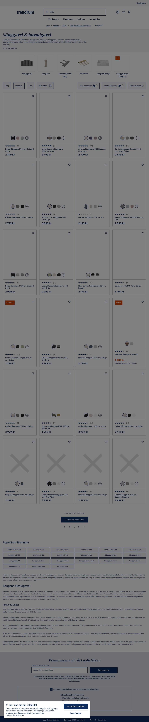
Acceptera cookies (75, 706)
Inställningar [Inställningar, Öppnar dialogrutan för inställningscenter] (75, 713)
